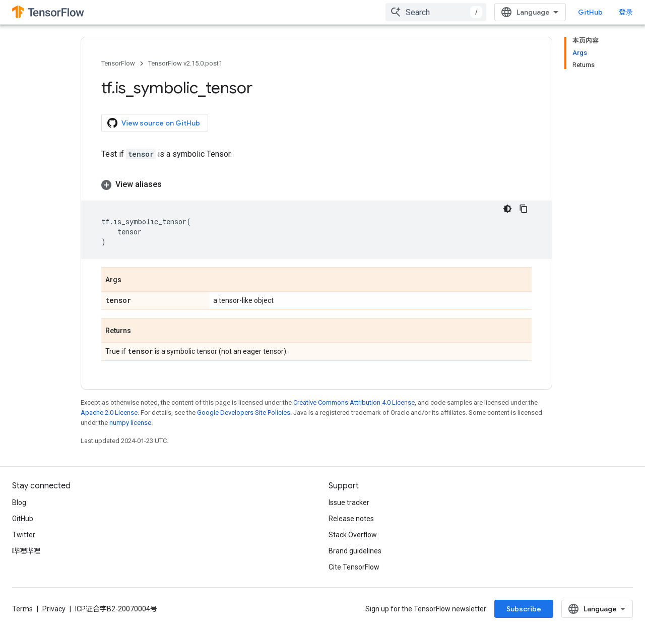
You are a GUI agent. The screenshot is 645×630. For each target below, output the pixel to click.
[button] (316, 184)
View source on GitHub (153, 123)
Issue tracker (349, 502)
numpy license (130, 422)
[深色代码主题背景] (507, 209)
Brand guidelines (355, 551)
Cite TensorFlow (354, 567)
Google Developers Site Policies (243, 412)
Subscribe (523, 608)
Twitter (23, 535)
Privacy (54, 609)
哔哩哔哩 (26, 551)
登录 (626, 12)
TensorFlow (118, 63)
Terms (22, 609)
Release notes (351, 519)
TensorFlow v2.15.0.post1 (185, 63)
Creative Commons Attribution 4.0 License (354, 402)
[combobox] (435, 12)
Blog (19, 502)
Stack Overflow (353, 535)
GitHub (590, 12)
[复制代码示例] (523, 209)
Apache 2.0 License (109, 412)
